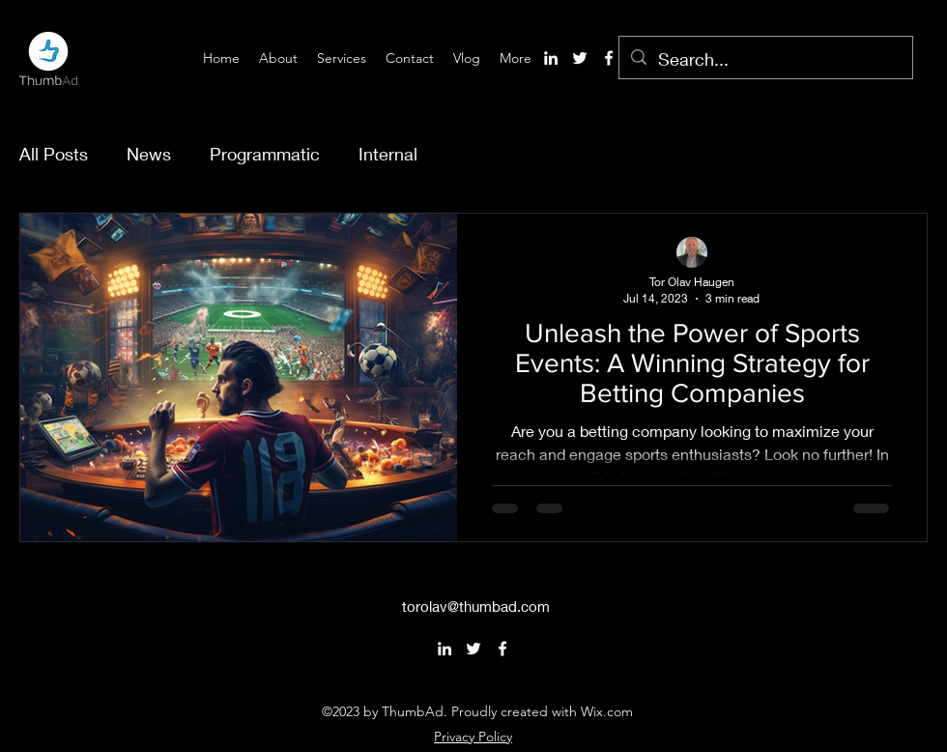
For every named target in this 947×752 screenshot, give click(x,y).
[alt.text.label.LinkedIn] (550, 58)
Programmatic (265, 153)
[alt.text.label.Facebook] (608, 58)
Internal (388, 153)
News (149, 153)
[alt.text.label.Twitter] (579, 58)
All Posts (53, 153)
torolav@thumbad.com (476, 606)
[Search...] (765, 60)
